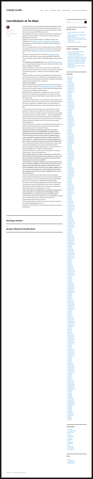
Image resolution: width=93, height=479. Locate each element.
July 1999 (70, 391)
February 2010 (71, 219)
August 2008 (70, 245)
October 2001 (70, 353)
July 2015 (70, 127)
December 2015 (71, 120)
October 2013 (70, 157)
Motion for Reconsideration (43, 50)
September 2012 (71, 175)
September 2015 (71, 125)
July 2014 (70, 144)
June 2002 (70, 346)
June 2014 (70, 146)
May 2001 (70, 360)
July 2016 (70, 110)
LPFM (10, 33)
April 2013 (70, 165)
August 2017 (70, 92)
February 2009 (71, 236)
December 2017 (71, 86)
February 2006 (71, 284)
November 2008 (71, 240)
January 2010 (70, 221)
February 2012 (71, 185)
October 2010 (70, 208)
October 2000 (71, 370)
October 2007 (71, 256)
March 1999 (70, 397)
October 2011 (70, 191)
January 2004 (71, 319)
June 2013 (70, 163)
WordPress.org (71, 463)
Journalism (70, 439)
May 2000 (70, 377)
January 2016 (70, 119)
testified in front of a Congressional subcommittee (45, 41)
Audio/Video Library (55, 10)
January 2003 (71, 336)
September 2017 (71, 91)
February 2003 (71, 335)
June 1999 (70, 393)
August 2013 (70, 160)
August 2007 (70, 259)
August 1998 (70, 405)
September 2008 (71, 243)
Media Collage (66, 10)
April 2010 (70, 216)
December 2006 (71, 270)
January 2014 (70, 153)
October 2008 (71, 242)
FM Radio (70, 435)
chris (69, 66)
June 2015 (70, 129)
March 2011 (70, 201)
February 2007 (71, 267)
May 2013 (70, 164)
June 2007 (70, 261)
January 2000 (71, 383)
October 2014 (70, 140)
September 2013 (71, 158)
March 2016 (70, 116)
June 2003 (70, 329)
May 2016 (70, 113)
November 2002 (71, 339)
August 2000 (70, 373)
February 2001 (71, 364)
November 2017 (71, 88)
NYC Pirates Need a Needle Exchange (77, 60)
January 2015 (70, 136)
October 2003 (71, 324)
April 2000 (70, 379)
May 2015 (70, 130)
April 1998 (70, 411)
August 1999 (70, 390)
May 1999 (70, 394)
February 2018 (71, 84)
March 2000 (70, 380)
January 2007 (71, 269)
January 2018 (70, 85)
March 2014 (70, 150)
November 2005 (71, 288)
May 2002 (70, 348)
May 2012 (70, 181)
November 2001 (71, 352)
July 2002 (70, 345)
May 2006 (70, 280)
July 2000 (70, 374)
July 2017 (69, 94)
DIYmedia (8, 472)
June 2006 (70, 278)
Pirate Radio (70, 446)
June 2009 (70, 230)
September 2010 (71, 209)
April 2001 (70, 362)
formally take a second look (48, 86)
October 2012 (70, 174)
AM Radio (70, 429)
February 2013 (71, 168)
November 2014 (71, 139)
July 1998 (70, 407)
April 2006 (70, 281)
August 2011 (70, 194)
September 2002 (71, 342)
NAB (69, 445)
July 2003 (70, 328)
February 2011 (71, 202)
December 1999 (71, 384)
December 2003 (71, 321)
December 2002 (71, 338)
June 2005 (70, 295)
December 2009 (71, 222)
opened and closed (54, 54)
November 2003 (71, 322)
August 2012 (70, 177)
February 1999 (71, 398)
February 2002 (71, 349)
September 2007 (71, 257)
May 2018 (70, 79)
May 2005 (70, 297)
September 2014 (71, 142)
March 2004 (70, 316)
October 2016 (70, 106)
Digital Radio (70, 432)
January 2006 (71, 285)
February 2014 (71, 151)
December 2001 (71, 350)
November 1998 (71, 403)
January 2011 (70, 204)
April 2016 (70, 115)
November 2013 (71, 156)
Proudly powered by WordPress (19, 472)
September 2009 (71, 226)
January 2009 (71, 237)
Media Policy (14, 33)
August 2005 (70, 292)
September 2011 (71, 192)
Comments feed (71, 461)
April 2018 (70, 81)
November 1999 (71, 386)
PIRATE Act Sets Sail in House (74, 42)
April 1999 (70, 395)
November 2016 (71, 105)
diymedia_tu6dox (10, 30)
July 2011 (69, 195)
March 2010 (70, 218)
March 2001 (70, 363)
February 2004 (71, 318)
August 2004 (70, 309)
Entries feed (70, 460)
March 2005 (70, 300)
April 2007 (70, 264)
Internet (69, 438)
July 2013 (70, 161)
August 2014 (70, 143)
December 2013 (71, 154)
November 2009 (71, 223)
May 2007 (70, 263)
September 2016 (71, 108)
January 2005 (71, 302)
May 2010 (70, 215)
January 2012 (70, 187)
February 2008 (71, 250)
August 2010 (70, 211)
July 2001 (70, 357)
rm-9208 (8, 35)
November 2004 (71, 305)
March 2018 (70, 82)
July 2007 (70, 260)
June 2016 (70, 112)
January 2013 (70, 170)
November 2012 (71, 173)
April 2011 (70, 199)
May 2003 (70, 331)
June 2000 (70, 376)
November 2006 (71, 271)
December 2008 (71, 239)
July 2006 (70, 277)
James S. (69, 51)
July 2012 (70, 178)
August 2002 (70, 343)
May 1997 (70, 419)
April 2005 (70, 298)
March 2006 (70, 283)
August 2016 (70, 109)
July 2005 (70, 294)
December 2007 (71, 253)
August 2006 (70, 276)
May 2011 (70, 198)
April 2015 (70, 132)
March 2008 (70, 249)
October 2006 (71, 273)
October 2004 (71, 307)
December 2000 (71, 367)
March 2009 (70, 235)
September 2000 (71, 372)
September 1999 (71, 388)
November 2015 (71, 122)
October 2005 (71, 290)
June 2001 (70, 359)
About (46, 10)
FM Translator (71, 436)
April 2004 (70, 315)
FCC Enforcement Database (79, 10)
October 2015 (70, 123)
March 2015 (70, 133)
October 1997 (70, 415)
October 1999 (70, 387)
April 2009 (70, 233)
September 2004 (71, 308)
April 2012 (70, 182)
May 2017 (70, 96)
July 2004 (70, 311)
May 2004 (70, 314)
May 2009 (70, 232)
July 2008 (70, 246)
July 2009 (70, 229)
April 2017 (70, 98)
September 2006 (71, 274)
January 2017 (70, 102)
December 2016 (71, 103)
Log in (69, 459)
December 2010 (71, 205)
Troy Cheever (71, 54)
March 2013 (70, 167)
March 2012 (70, 184)
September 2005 (71, 291)
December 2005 (71, 287)
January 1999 (70, 400)
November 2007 (71, 254)
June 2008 (70, 247)
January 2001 (70, 366)
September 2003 (71, 325)
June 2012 (70, 180)
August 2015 (70, 126)
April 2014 (70, 149)
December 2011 (71, 188)
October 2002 (71, 340)
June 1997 (70, 418)
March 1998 (70, 412)
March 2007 (70, 266)
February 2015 (71, 134)
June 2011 (70, 197)
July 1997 (69, 417)
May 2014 (70, 147)
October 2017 (70, 89)
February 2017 (71, 101)
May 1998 (70, 410)
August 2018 (70, 77)
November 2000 (71, 369)
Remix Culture (71, 447)
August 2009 (70, 228)
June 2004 (70, 312)
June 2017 (70, 95)
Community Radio (72, 431)
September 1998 (71, 404)
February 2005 (71, 301)
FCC (7, 33)
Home (41, 10)
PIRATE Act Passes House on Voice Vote (76, 38)
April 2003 (70, 332)
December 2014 (71, 137)
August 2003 (70, 326)
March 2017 (70, 99)
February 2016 (71, 118)
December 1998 (71, 401)
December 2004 (71, 304)
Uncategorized (71, 449)
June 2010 (70, 213)
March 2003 (70, 333)
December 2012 (71, 171)
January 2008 (71, 252)
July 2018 (70, 78)
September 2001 (71, 355)
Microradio (70, 443)
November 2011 (71, 189)
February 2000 (71, 381)
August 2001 (70, 356)
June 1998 (70, 408)
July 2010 (70, 212)
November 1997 (71, 414)
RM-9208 (57, 28)
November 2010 (71, 206)
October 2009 (71, 225)
